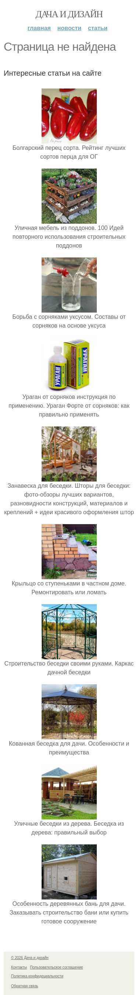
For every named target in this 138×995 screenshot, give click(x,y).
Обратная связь (24, 986)
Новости (69, 28)
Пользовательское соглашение (56, 967)
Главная (39, 28)
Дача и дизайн (69, 14)
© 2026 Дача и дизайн (30, 958)
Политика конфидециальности (37, 976)
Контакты (19, 967)
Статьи (97, 28)
